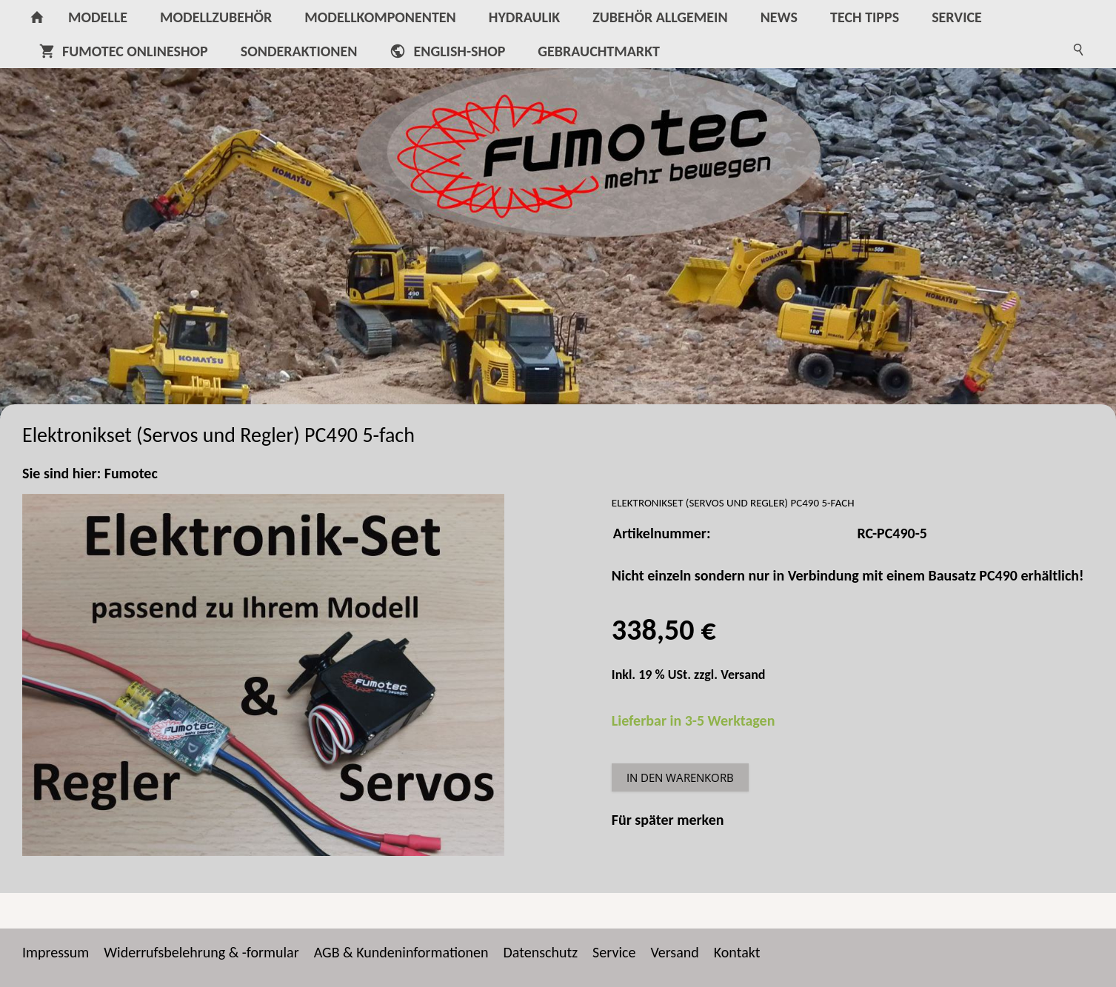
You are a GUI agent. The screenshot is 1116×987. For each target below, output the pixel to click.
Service (613, 952)
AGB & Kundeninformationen (401, 952)
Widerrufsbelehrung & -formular (201, 952)
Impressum (55, 952)
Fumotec (131, 473)
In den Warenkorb (680, 777)
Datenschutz (541, 952)
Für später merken (668, 820)
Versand (743, 674)
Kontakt (737, 952)
